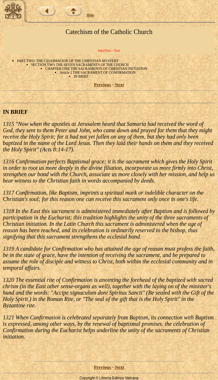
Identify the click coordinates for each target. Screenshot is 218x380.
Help (90, 15)
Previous (102, 84)
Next (119, 84)
